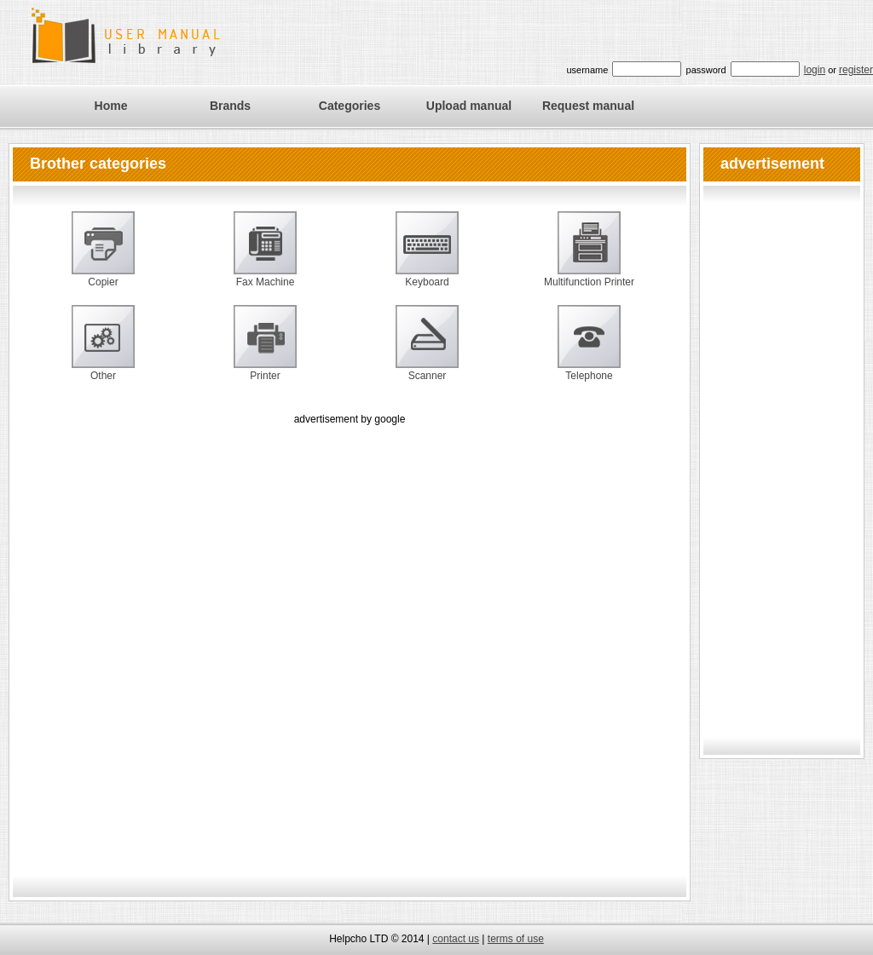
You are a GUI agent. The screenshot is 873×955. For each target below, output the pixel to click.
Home (111, 105)
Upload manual (469, 105)
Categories (349, 105)
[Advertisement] (207, 636)
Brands (230, 105)
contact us (455, 939)
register (856, 70)
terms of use (516, 939)
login (814, 70)
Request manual (588, 105)
